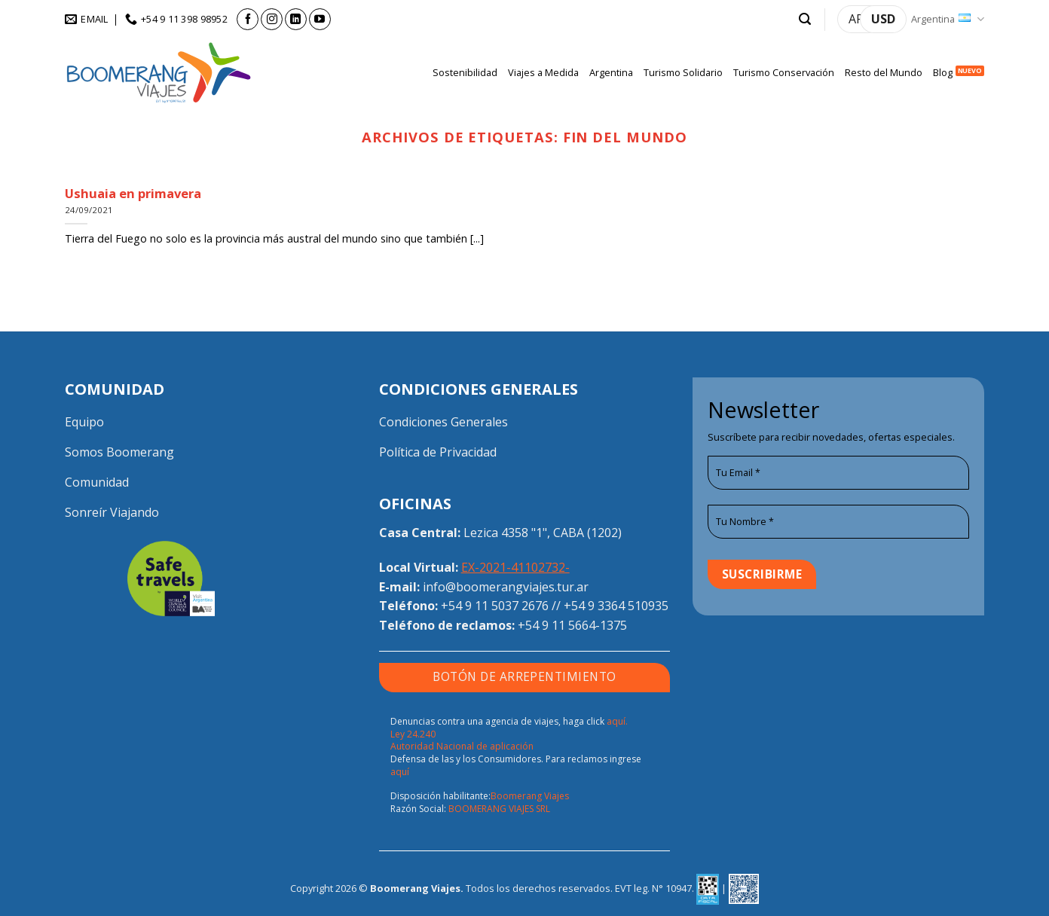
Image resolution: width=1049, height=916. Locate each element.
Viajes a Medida (543, 72)
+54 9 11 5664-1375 (572, 625)
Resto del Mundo (883, 72)
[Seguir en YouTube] (320, 19)
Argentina (947, 19)
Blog (943, 72)
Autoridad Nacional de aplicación (462, 746)
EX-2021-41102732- (515, 567)
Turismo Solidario (683, 72)
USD (883, 19)
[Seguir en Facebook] (247, 19)
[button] (805, 19)
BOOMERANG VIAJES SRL (499, 808)
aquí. (617, 721)
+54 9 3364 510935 (616, 605)
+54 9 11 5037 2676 (495, 605)
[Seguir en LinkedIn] (296, 19)
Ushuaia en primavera (133, 193)
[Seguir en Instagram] (272, 19)
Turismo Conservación (783, 72)
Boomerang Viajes (530, 795)
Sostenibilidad (465, 72)
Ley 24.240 (413, 734)
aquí (399, 771)
